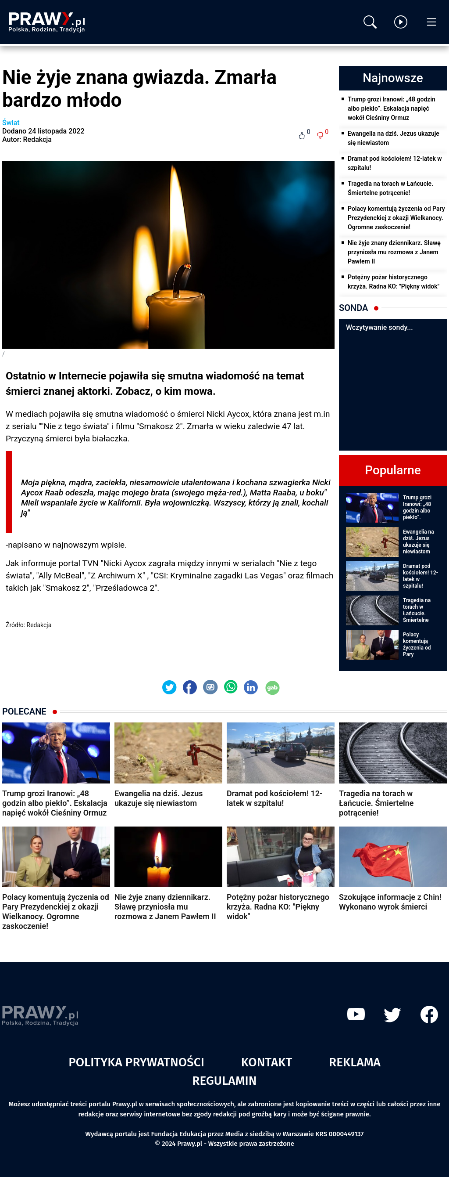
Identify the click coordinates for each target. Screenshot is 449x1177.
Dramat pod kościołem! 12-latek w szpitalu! (395, 163)
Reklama (355, 1062)
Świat (11, 123)
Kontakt (266, 1062)
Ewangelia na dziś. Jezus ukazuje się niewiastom (393, 138)
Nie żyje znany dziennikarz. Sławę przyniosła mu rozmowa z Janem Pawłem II (394, 252)
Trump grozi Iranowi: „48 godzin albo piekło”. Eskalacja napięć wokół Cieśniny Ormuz (391, 108)
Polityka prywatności (136, 1062)
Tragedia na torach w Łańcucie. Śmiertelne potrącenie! (390, 188)
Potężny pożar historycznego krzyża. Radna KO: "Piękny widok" (393, 282)
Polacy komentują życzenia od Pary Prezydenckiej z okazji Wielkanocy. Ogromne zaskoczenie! (396, 218)
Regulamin (224, 1080)
